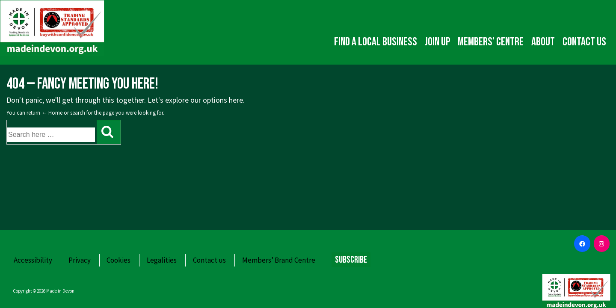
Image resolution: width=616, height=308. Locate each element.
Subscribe (351, 260)
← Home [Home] (51, 112)
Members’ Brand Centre (278, 260)
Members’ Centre (491, 42)
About (543, 42)
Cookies (118, 260)
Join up (437, 42)
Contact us (584, 42)
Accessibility (33, 260)
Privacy (79, 260)
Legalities (162, 260)
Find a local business (375, 42)
